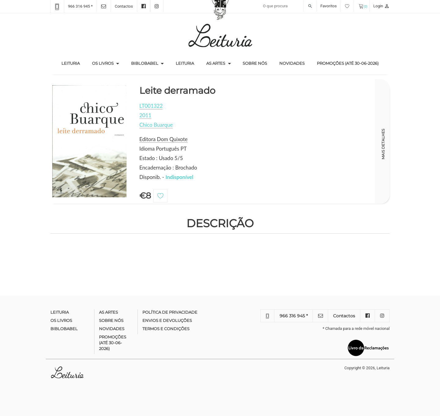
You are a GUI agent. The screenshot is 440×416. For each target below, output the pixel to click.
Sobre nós (255, 63)
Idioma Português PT (163, 148)
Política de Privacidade (169, 312)
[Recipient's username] (288, 6)
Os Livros (103, 63)
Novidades (292, 63)
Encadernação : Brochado (168, 167)
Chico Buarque (156, 125)
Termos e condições (165, 328)
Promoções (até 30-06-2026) (348, 63)
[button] (117, 63)
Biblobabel (144, 63)
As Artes (215, 63)
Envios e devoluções (167, 320)
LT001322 (151, 106)
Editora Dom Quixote (163, 139)
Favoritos (337, 6)
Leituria (73, 63)
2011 (145, 115)
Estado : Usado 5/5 (161, 158)
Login (381, 6)
